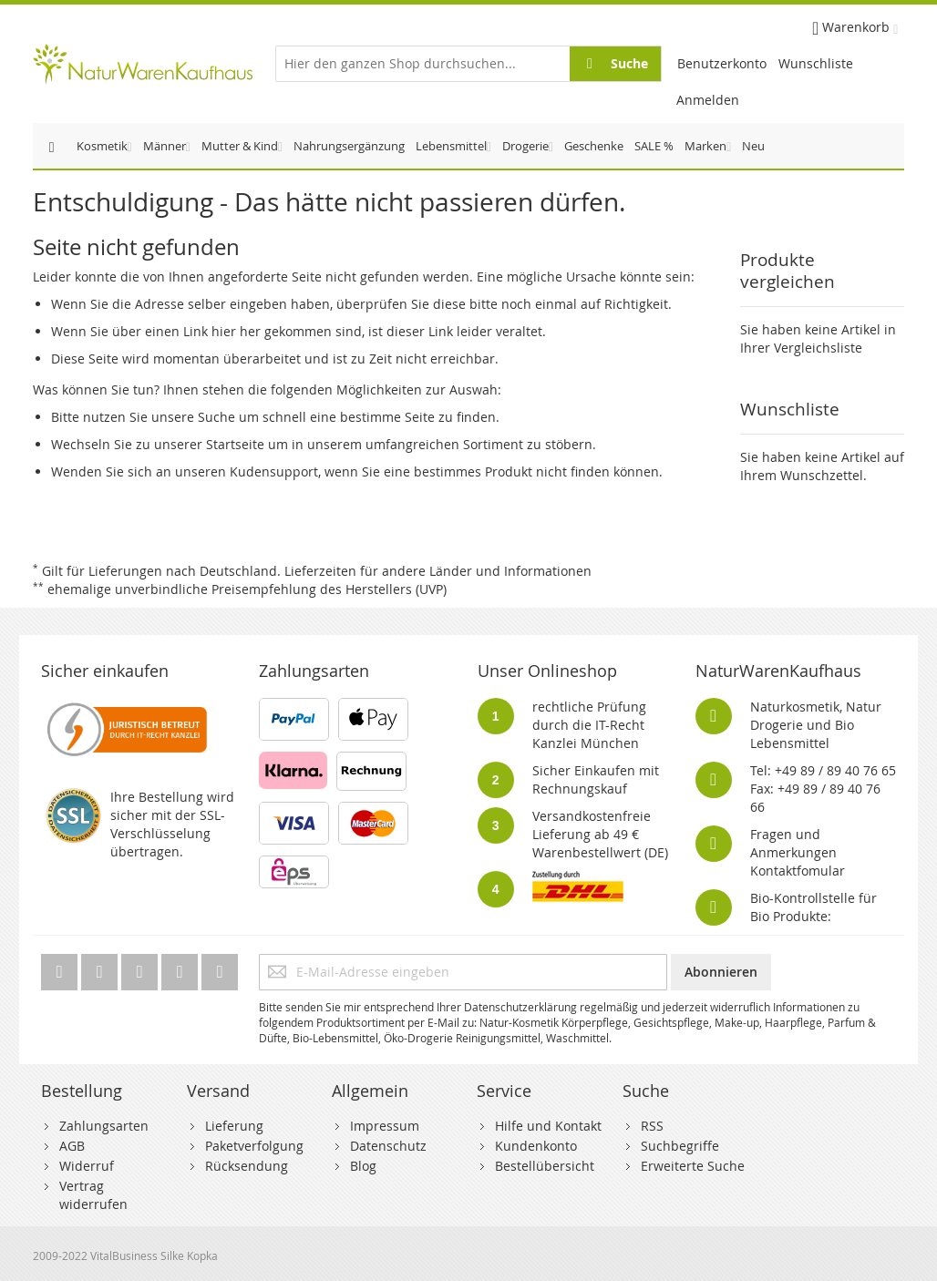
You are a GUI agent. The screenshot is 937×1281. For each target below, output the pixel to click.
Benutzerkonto (722, 63)
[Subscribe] (721, 972)
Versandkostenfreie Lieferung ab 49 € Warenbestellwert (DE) (600, 834)
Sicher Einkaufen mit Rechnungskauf (595, 779)
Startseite (235, 444)
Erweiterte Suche (693, 1165)
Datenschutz (388, 1145)
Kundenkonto (536, 1145)
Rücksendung (246, 1165)
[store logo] (142, 64)
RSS (652, 1125)
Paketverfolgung (254, 1145)
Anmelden (707, 99)
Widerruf (86, 1165)
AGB (72, 1145)
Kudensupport (274, 471)
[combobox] (468, 64)
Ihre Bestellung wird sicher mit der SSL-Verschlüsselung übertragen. (172, 824)
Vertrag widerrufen (93, 1195)
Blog (363, 1165)
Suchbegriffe (680, 1145)
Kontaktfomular (797, 870)
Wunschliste (815, 63)
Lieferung (234, 1125)
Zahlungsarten (104, 1125)
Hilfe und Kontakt (548, 1125)
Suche (216, 416)
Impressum (384, 1125)
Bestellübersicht (544, 1165)
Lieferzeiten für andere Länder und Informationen (438, 570)
